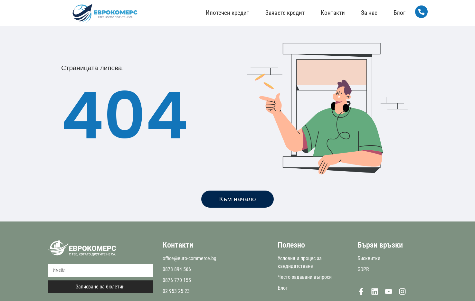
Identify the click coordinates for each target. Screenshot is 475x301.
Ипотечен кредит (227, 12)
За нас (369, 12)
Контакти (333, 12)
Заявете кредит (285, 12)
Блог (399, 12)
